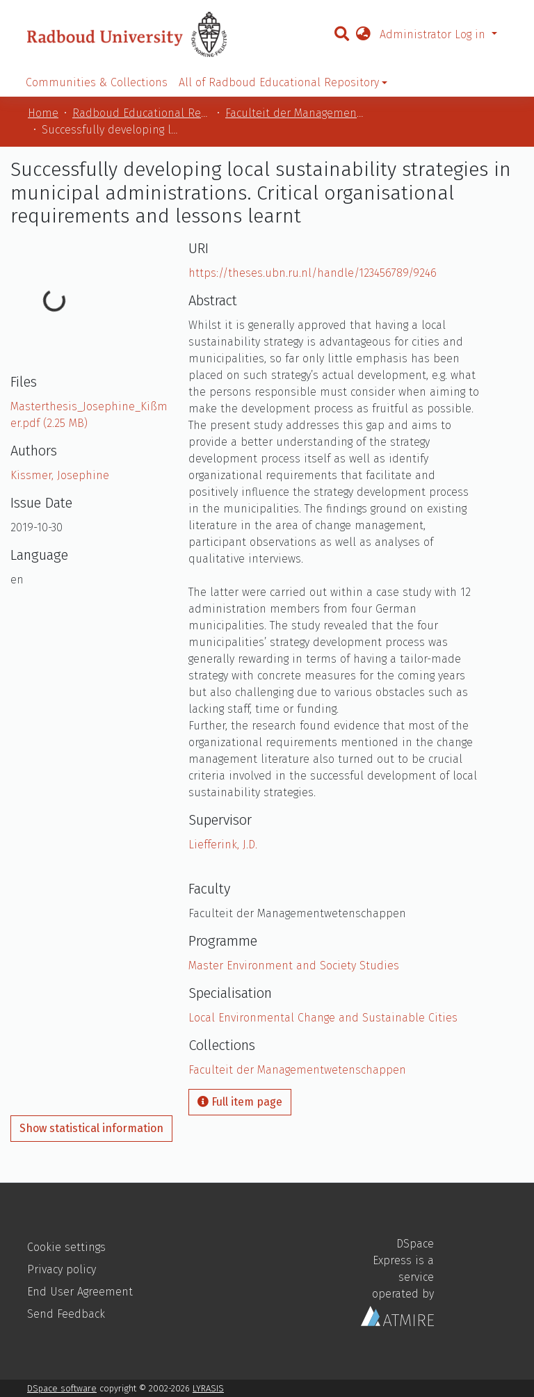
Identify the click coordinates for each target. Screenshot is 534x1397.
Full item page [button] (239, 1101)
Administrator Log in (434, 34)
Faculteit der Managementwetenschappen (294, 113)
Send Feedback (66, 1314)
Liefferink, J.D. (222, 844)
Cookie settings (66, 1247)
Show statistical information (91, 1128)
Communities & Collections (97, 82)
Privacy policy (61, 1269)
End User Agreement (80, 1291)
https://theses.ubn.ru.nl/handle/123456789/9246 (312, 273)
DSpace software (62, 1388)
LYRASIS (208, 1388)
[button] (362, 34)
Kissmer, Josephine (59, 475)
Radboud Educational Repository (141, 113)
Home (43, 113)
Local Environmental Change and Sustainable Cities (323, 1017)
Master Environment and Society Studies (293, 965)
